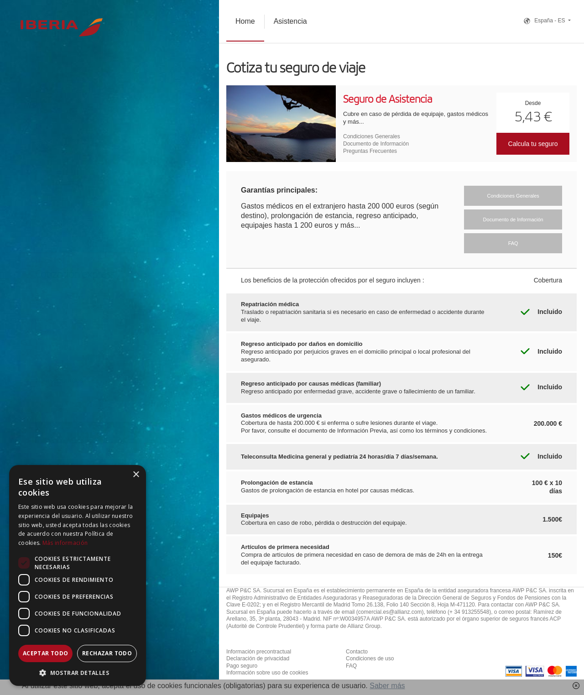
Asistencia (290, 21)
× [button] (135, 474)
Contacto (357, 651)
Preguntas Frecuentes (370, 151)
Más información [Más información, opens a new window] (65, 543)
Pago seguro (241, 666)
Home (245, 21)
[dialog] (77, 575)
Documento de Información (376, 144)
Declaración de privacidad (257, 658)
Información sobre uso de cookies (267, 672)
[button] (77, 672)
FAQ (351, 666)
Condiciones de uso (370, 658)
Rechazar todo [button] (107, 653)
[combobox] (109, 319)
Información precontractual (258, 651)
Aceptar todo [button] (45, 653)
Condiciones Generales (371, 136)
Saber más (387, 686)
